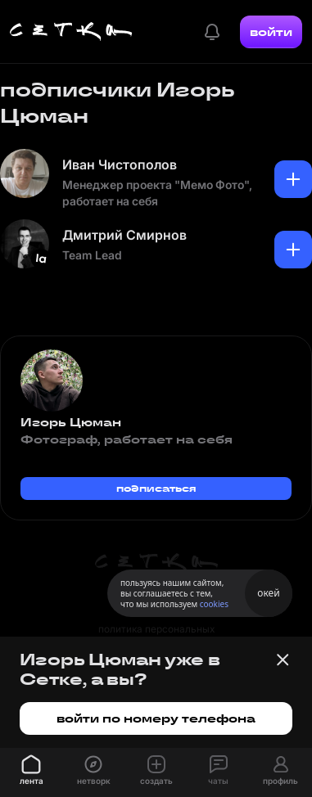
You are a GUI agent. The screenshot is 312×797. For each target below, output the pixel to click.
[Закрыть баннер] (282, 659)
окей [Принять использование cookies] (268, 593)
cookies (214, 604)
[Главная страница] (71, 32)
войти (271, 32)
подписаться (156, 488)
